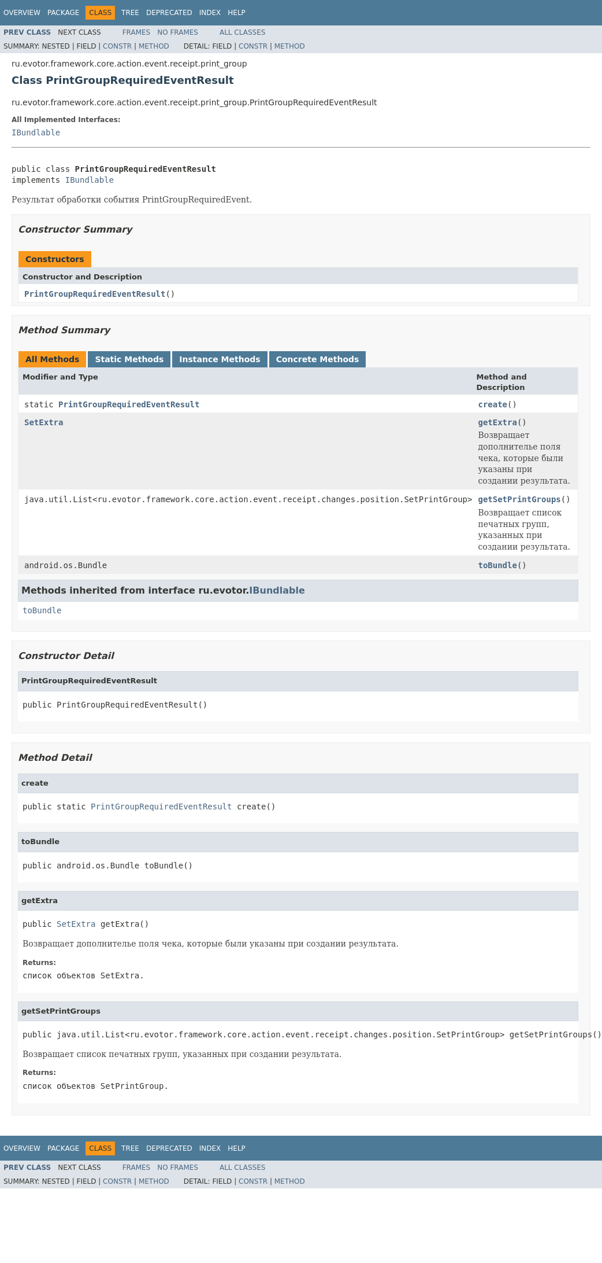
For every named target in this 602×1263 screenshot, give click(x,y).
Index (210, 13)
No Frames (177, 32)
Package (63, 13)
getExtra (497, 422)
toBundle (497, 565)
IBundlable (36, 132)
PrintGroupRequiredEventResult (94, 294)
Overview (21, 13)
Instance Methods (219, 359)
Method (154, 46)
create (492, 404)
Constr (117, 46)
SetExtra (43, 422)
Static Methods (129, 359)
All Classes (242, 32)
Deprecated (169, 13)
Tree (130, 13)
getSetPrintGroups (519, 499)
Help (237, 13)
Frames (136, 32)
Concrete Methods (317, 359)
